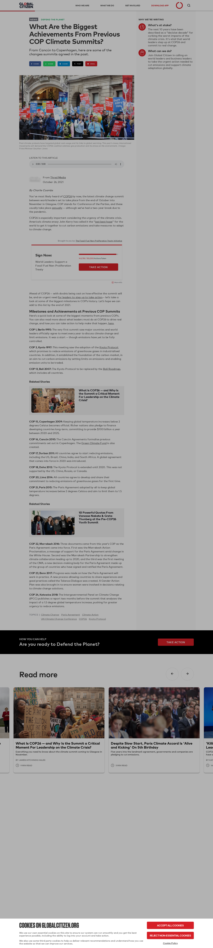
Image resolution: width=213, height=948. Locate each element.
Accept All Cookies (170, 925)
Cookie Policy (170, 943)
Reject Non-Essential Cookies (170, 935)
